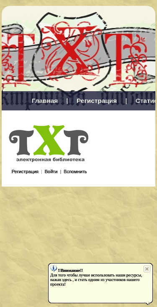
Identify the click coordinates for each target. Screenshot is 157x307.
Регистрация (97, 100)
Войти (51, 171)
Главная (45, 100)
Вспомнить (75, 171)
